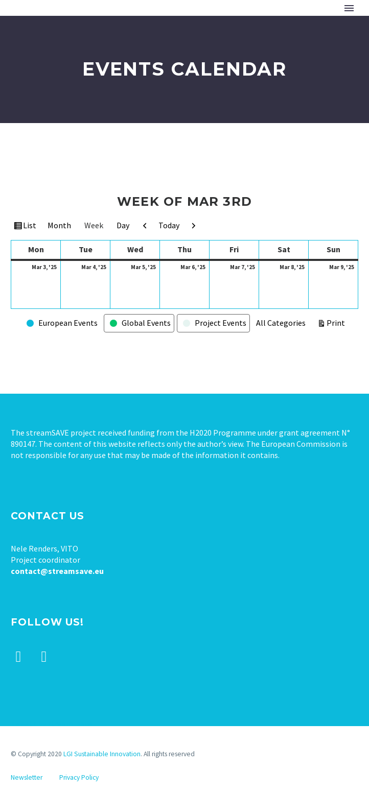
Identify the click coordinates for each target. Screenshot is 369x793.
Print (337, 322)
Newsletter (26, 777)
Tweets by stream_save (52, 723)
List (30, 227)
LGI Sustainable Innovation (102, 754)
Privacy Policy (79, 777)
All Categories (281, 323)
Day (123, 225)
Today (168, 225)
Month (59, 225)
